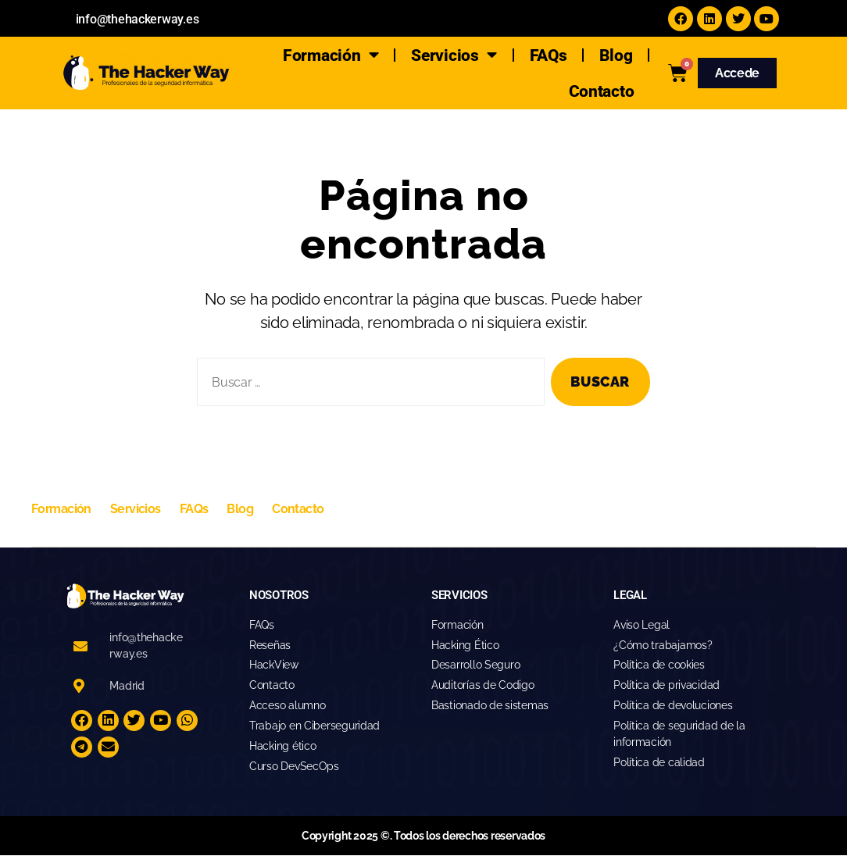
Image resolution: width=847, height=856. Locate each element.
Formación (330, 55)
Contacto (601, 91)
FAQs (548, 55)
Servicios (453, 55)
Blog (615, 55)
